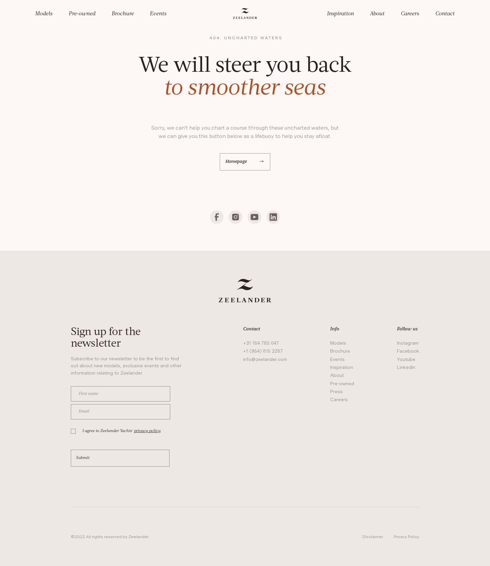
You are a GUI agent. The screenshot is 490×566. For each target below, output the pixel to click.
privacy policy (147, 431)
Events (158, 14)
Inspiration (340, 14)
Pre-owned (82, 14)
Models (44, 14)
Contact (445, 14)
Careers (410, 14)
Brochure (123, 14)
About (377, 14)
